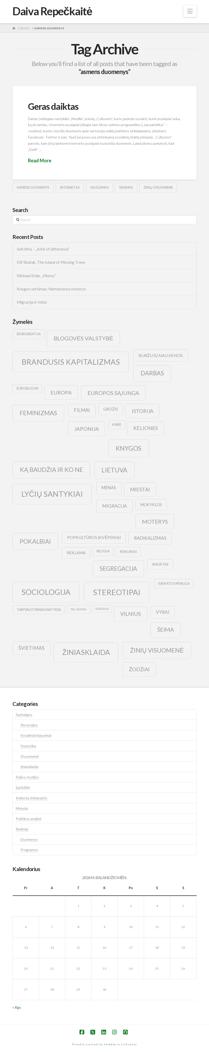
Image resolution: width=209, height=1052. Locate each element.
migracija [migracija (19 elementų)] (114, 506)
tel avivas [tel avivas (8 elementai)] (78, 609)
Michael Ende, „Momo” (36, 275)
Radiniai (22, 829)
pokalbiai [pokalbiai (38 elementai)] (35, 541)
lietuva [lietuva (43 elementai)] (114, 470)
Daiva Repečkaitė (52, 11)
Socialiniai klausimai (35, 735)
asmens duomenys (33, 187)
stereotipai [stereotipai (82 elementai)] (116, 592)
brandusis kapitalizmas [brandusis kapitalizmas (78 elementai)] (70, 361)
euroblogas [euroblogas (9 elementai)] (27, 388)
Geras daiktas (53, 106)
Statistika (28, 746)
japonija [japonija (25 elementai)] (86, 429)
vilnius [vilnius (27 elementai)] (130, 614)
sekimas (126, 187)
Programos (29, 850)
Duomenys (29, 839)
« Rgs (16, 1007)
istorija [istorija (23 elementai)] (142, 411)
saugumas (99, 187)
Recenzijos (29, 725)
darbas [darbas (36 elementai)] (152, 373)
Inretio (110, 1044)
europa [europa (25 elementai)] (61, 392)
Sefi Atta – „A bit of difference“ (43, 249)
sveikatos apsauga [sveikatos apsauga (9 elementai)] (174, 584)
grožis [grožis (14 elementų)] (110, 408)
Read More (39, 160)
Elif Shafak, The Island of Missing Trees (51, 262)
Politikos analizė (28, 818)
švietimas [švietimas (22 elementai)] (31, 648)
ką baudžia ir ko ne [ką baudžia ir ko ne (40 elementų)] (51, 469)
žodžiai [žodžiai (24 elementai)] (139, 669)
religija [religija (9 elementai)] (103, 551)
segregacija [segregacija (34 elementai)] (118, 568)
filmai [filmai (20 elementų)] (82, 410)
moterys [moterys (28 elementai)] (155, 521)
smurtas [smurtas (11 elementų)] (160, 564)
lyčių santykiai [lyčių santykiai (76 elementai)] (52, 494)
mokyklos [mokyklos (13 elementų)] (151, 504)
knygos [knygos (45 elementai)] (128, 448)
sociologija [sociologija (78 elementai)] (45, 591)
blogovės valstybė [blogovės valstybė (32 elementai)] (83, 338)
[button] (190, 11)
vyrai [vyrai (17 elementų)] (162, 612)
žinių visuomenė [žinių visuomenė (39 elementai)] (157, 650)
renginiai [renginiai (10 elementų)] (128, 552)
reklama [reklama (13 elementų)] (76, 552)
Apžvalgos (24, 714)
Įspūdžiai (23, 787)
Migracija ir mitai (32, 302)
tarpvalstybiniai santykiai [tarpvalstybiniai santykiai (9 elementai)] (39, 610)
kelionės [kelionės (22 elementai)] (145, 428)
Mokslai (22, 808)
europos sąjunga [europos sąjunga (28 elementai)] (113, 393)
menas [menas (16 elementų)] (109, 487)
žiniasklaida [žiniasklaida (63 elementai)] (86, 652)
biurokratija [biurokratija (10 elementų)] (29, 334)
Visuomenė (29, 756)
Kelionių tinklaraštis (31, 798)
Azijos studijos (27, 777)
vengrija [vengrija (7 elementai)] (102, 608)
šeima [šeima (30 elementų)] (165, 629)
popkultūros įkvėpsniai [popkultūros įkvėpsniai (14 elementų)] (94, 537)
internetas (70, 187)
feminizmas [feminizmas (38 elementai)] (38, 413)
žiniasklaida (29, 766)
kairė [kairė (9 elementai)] (116, 425)
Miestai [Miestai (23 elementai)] (140, 489)
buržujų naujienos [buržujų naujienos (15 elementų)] (161, 355)
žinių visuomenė (158, 187)
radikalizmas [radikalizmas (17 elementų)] (150, 538)
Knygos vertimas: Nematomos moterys (51, 289)
